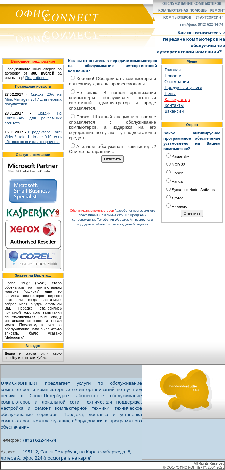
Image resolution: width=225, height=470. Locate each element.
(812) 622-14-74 (39, 440)
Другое (175, 198)
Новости (173, 76)
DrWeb (174, 173)
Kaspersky (177, 156)
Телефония (105, 219)
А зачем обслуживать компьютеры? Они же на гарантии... (112, 149)
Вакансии (174, 111)
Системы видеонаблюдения (127, 224)
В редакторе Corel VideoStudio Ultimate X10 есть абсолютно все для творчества (33, 137)
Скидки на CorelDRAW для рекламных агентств (33, 118)
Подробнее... (37, 77)
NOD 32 (175, 165)
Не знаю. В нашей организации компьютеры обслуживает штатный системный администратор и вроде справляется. (112, 100)
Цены (170, 93)
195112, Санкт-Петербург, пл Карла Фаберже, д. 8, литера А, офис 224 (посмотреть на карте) (66, 454)
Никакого (176, 206)
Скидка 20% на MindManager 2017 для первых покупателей (33, 99)
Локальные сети (111, 215)
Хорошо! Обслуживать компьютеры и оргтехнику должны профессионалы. (112, 81)
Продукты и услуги (183, 88)
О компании (176, 82)
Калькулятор (177, 99)
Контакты (174, 105)
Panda (174, 181)
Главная (172, 70)
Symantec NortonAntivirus (190, 190)
